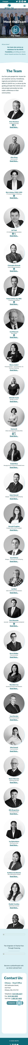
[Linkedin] (19, 1)
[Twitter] (17, 1)
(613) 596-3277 (17, 994)
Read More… (14, 135)
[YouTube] (25, 1)
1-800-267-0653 (16, 998)
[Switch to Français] (5, 1)
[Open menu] (24, 5)
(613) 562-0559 (13, 996)
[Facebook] (22, 1)
